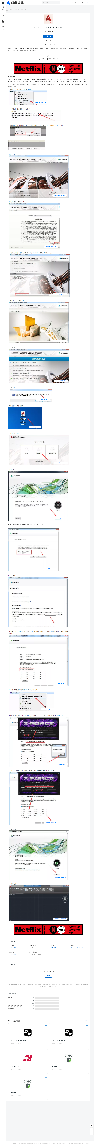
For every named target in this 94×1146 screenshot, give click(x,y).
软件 (14, 10)
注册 (88, 2)
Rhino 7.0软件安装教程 (60, 1040)
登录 (81, 2)
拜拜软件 (17, 947)
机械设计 (27, 10)
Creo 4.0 (56, 1066)
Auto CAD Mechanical (78, 947)
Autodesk (52, 31)
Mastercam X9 (18, 1066)
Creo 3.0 (16, 1092)
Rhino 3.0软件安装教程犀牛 (22, 1040)
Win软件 (20, 10)
